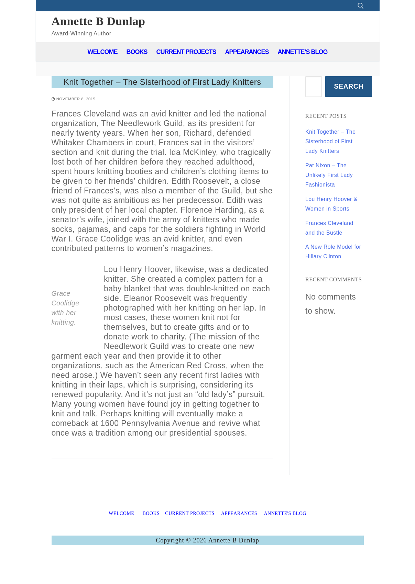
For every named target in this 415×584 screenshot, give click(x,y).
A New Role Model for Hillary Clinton (331, 304)
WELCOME (121, 536)
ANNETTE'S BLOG (285, 536)
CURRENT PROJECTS (190, 536)
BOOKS (151, 536)
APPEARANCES (239, 536)
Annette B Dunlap (98, 20)
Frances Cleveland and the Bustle (331, 270)
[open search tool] (361, 6)
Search (348, 86)
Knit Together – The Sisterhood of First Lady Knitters (162, 93)
